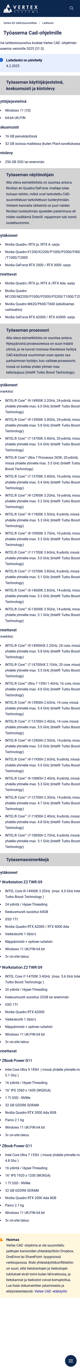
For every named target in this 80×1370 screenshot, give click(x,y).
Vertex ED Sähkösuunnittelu (20, 23)
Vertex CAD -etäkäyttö (50, 1291)
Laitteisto (48, 23)
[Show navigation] (71, 1361)
